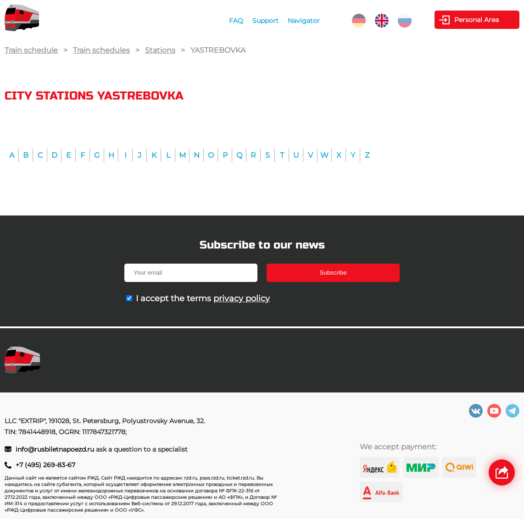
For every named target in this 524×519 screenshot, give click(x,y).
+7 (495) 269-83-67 (45, 465)
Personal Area (476, 20)
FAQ (236, 21)
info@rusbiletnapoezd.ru (56, 449)
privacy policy (241, 298)
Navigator (304, 21)
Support (265, 21)
